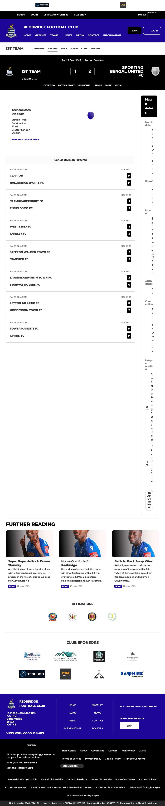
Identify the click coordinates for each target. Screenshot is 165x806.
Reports (95, 48)
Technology (128, 750)
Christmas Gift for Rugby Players (144, 787)
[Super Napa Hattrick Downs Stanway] (29, 543)
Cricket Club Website (77, 779)
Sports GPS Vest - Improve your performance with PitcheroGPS (61, 787)
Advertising (98, 750)
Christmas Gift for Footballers (110, 787)
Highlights (84, 85)
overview (49, 85)
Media (118, 85)
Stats (84, 48)
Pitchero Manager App (16, 787)
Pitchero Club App (148, 779)
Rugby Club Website (125, 779)
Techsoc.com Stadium (153, 245)
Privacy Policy (93, 758)
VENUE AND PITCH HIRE (56, 15)
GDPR (142, 750)
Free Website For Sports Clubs (22, 779)
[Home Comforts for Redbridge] (82, 543)
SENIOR (21, 15)
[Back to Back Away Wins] (135, 543)
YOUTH (34, 15)
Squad (74, 48)
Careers (112, 750)
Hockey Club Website (101, 779)
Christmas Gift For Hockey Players (82, 795)
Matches (53, 48)
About (83, 750)
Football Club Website (52, 779)
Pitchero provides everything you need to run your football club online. (30, 756)
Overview (38, 48)
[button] (27, 35)
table (108, 85)
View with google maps (25, 139)
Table (64, 48)
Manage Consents (134, 758)
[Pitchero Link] (154, 16)
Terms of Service (71, 758)
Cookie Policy (113, 758)
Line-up (97, 85)
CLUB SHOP (80, 15)
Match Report (66, 85)
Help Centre (69, 750)
